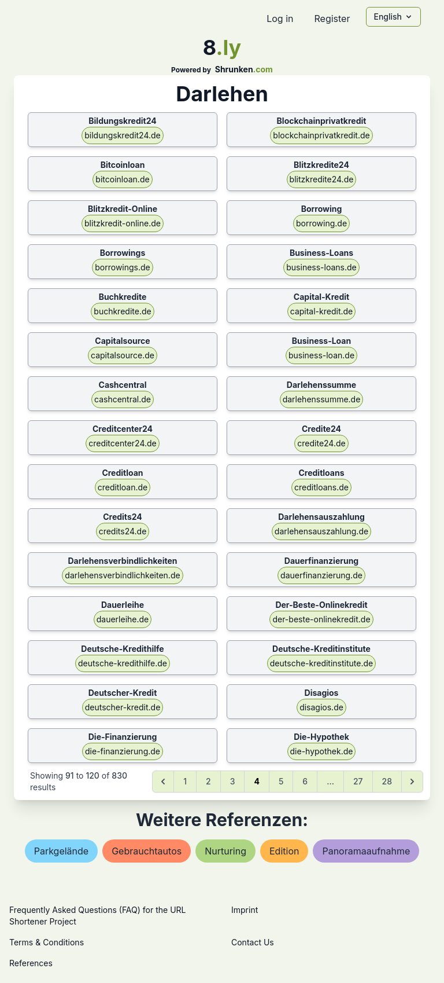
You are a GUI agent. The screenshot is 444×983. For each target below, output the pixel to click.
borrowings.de (122, 267)
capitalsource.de (122, 355)
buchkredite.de (122, 311)
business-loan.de (321, 355)
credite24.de (321, 443)
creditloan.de (123, 487)
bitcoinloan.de (122, 179)
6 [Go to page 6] (305, 781)
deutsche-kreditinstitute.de (321, 663)
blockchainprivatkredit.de (321, 135)
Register (332, 18)
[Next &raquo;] (412, 782)
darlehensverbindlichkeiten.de (122, 575)
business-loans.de (321, 267)
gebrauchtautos (147, 851)
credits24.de (123, 531)
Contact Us (252, 942)
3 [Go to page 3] (232, 781)
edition (284, 851)
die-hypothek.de (321, 751)
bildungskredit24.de (122, 135)
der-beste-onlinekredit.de (321, 619)
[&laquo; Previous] (163, 782)
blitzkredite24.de (322, 179)
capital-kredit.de (321, 311)
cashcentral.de (122, 399)
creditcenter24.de (122, 443)
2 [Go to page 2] (208, 781)
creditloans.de (321, 487)
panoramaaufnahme (366, 851)
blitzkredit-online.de (122, 223)
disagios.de (321, 707)
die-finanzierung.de (122, 751)
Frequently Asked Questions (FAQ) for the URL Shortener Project (97, 915)
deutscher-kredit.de (123, 707)
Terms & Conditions (46, 942)
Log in (280, 18)
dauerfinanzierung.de (321, 575)
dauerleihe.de (123, 619)
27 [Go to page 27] (358, 781)
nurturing (225, 851)
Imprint (244, 910)
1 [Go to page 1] (185, 781)
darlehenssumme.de (322, 399)
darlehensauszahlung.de (321, 531)
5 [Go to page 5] (281, 781)
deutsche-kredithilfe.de (122, 663)
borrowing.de (321, 223)
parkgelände (61, 851)
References (31, 963)
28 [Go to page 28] (387, 781)
